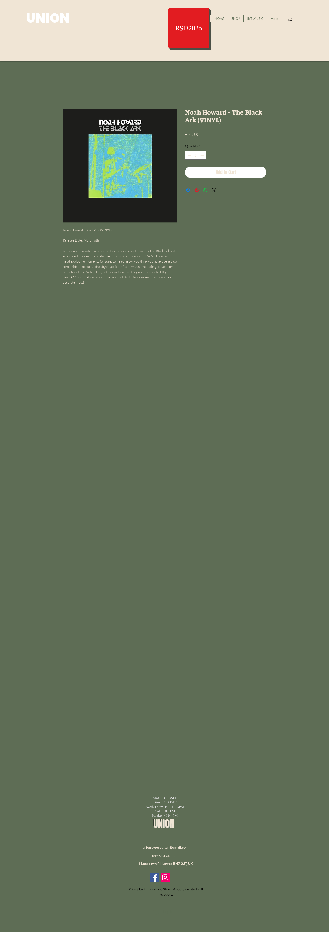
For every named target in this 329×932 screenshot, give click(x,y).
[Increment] (202, 155)
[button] (290, 18)
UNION (48, 18)
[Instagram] (165, 877)
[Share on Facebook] (188, 190)
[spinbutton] (195, 155)
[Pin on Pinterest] (196, 190)
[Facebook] (154, 877)
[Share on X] (214, 190)
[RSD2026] (188, 28)
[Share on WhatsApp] (205, 190)
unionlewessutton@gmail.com (165, 848)
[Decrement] (189, 155)
